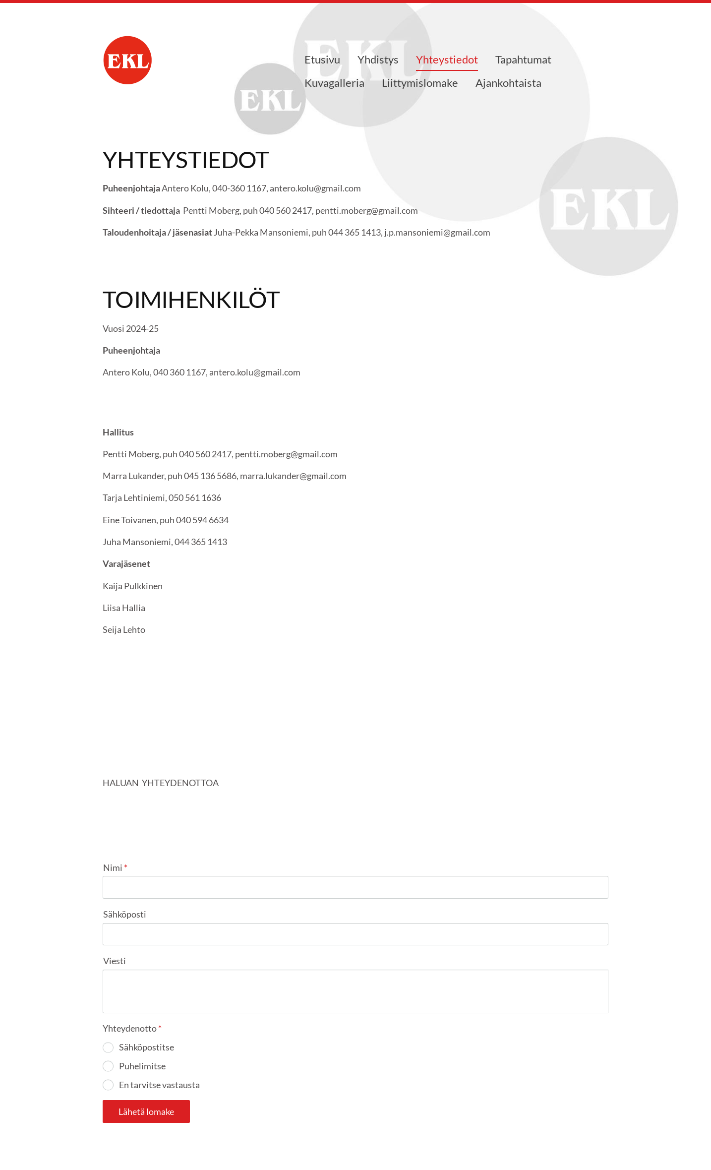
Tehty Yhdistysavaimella (576, 1136)
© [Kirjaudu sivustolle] (108, 1136)
